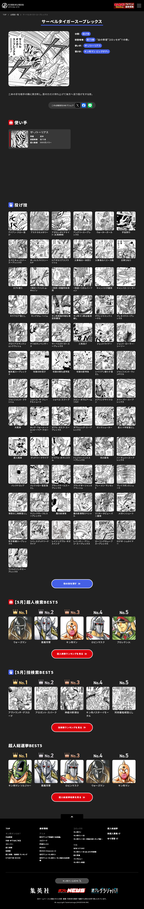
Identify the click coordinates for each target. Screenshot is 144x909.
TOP (4, 14)
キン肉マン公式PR (72, 881)
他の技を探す (72, 583)
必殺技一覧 (14, 14)
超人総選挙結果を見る (72, 797)
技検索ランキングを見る (72, 727)
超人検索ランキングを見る (72, 653)
